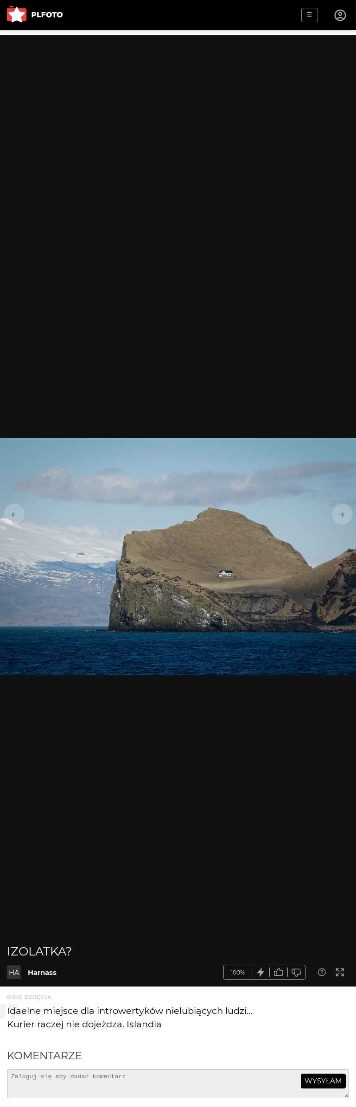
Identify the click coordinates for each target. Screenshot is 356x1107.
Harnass (42, 972)
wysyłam (323, 1080)
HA (14, 972)
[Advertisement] (178, 99)
